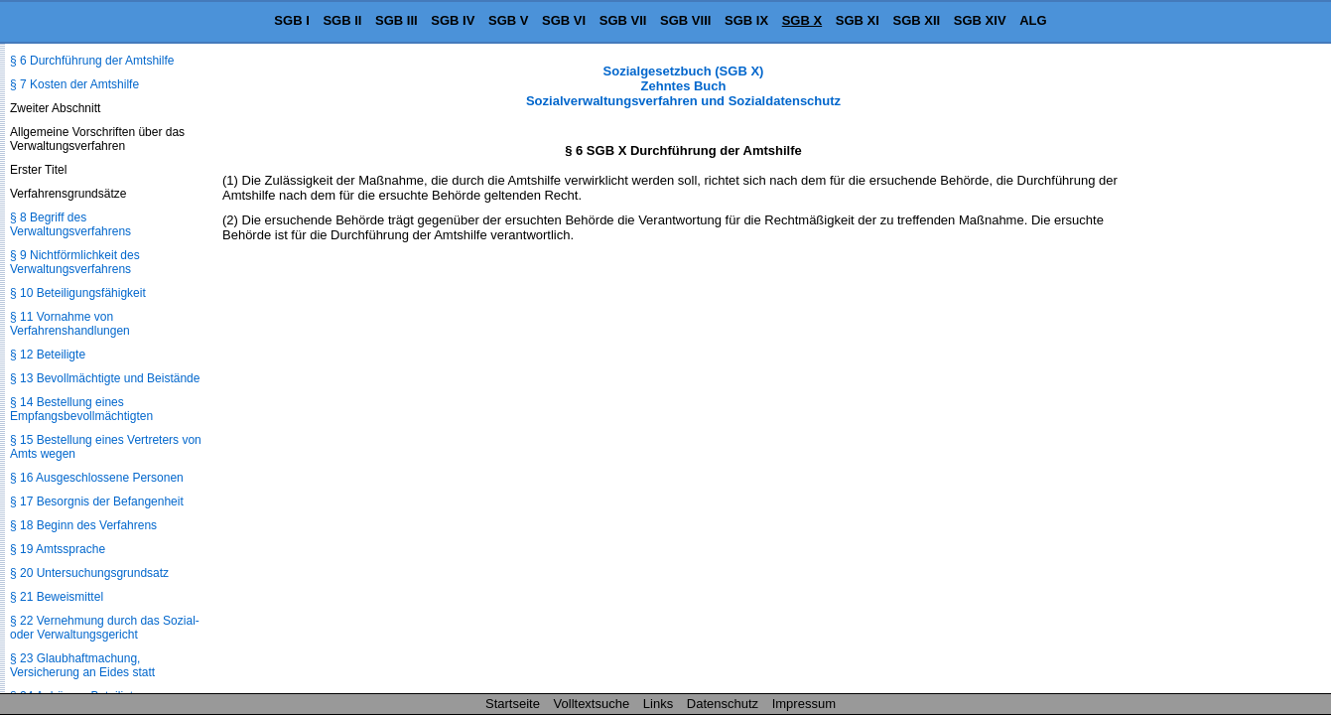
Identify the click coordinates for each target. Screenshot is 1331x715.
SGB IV (452, 20)
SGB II (342, 20)
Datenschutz (722, 703)
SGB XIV (980, 20)
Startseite (512, 703)
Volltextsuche (592, 703)
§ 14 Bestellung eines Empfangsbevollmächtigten (81, 409)
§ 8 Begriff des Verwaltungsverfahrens (70, 224)
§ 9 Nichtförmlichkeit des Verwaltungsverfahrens (75, 262)
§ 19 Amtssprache (57, 549)
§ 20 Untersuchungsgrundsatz (89, 573)
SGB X (802, 20)
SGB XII (917, 20)
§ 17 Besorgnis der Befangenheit (97, 501)
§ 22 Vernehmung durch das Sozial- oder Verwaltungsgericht (105, 628)
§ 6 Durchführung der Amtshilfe (92, 61)
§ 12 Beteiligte (47, 354)
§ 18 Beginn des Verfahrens (83, 525)
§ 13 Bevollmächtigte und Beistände (105, 378)
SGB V (508, 20)
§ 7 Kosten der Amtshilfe (74, 84)
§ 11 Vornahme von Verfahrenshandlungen (70, 324)
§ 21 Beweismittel (56, 597)
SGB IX (746, 20)
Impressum (804, 703)
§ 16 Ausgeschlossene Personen (97, 478)
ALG (1032, 20)
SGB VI (564, 20)
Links (658, 703)
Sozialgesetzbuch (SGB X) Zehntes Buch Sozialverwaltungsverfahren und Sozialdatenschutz (683, 86)
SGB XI (857, 20)
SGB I (291, 20)
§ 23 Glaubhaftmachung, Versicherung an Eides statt (82, 665)
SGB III (396, 20)
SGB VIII (685, 20)
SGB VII (623, 20)
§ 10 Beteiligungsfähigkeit (78, 293)
